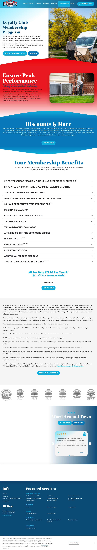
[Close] (94, 544)
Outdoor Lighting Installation (34, 520)
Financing (5, 496)
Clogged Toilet (72, 507)
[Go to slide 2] (70, 455)
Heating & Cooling (28, 3)
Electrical (46, 3)
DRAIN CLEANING (14, 238)
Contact (5, 494)
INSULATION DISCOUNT (15, 250)
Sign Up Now (48, 143)
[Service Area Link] (10, 537)
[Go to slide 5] (73, 455)
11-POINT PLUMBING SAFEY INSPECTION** (24, 192)
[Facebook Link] (5, 537)
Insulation (54, 3)
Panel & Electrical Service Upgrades (54, 520)
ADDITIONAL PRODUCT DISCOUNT (21, 256)
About (72, 3)
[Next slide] (90, 443)
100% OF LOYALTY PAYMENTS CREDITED (26, 261)
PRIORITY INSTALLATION (16, 210)
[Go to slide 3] (71, 455)
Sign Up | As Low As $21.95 (15, 53)
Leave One (78, 423)
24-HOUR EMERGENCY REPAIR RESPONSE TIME (28, 204)
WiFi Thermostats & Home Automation (75, 499)
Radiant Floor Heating (74, 495)
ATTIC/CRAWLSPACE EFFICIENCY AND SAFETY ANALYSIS (32, 198)
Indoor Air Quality (52, 500)
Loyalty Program (64, 3)
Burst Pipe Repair (51, 507)
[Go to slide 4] (72, 455)
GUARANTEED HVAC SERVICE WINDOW (23, 215)
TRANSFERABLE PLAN (15, 221)
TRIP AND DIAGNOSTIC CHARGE (20, 227)
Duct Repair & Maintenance (33, 498)
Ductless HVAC (30, 500)
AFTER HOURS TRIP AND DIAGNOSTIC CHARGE (28, 232)
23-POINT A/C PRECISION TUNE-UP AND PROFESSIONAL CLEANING (37, 186)
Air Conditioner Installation (33, 495)
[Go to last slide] (53, 443)
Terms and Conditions (48, 373)
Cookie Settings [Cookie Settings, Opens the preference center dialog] (74, 544)
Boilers (28, 507)
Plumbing (38, 3)
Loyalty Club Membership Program (12, 498)
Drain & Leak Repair (31, 513)
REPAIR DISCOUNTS (16, 244)
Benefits (33, 53)
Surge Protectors (72, 520)
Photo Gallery (6, 501)
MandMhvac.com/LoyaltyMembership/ (70, 366)
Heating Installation (52, 498)
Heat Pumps (50, 495)
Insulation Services (31, 528)
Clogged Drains (51, 513)
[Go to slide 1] (69, 455)
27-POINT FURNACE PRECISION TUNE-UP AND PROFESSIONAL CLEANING (40, 181)
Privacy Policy (44, 546)
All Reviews (65, 423)
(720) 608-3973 (7, 515)
